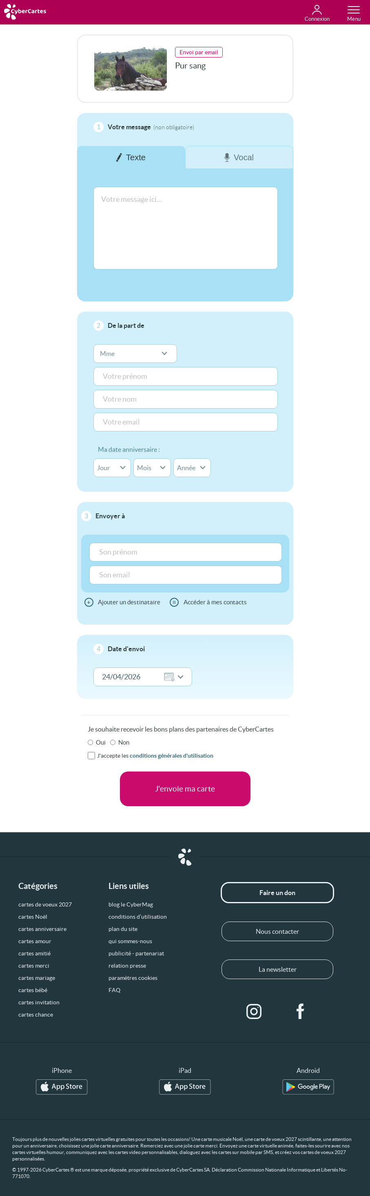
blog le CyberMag (131, 904)
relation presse (127, 965)
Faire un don (277, 892)
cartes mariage (36, 978)
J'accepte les (155, 755)
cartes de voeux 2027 (45, 904)
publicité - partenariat (136, 953)
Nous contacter (277, 931)
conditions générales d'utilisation (171, 755)
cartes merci (33, 965)
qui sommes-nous (130, 941)
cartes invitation (39, 1002)
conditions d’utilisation (138, 916)
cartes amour (34, 941)
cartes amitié (34, 953)
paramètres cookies (133, 978)
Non (123, 742)
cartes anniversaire (42, 929)
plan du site (123, 929)
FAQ (114, 990)
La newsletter (278, 969)
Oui (101, 742)
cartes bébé (32, 990)
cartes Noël (32, 916)
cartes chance (35, 1014)
